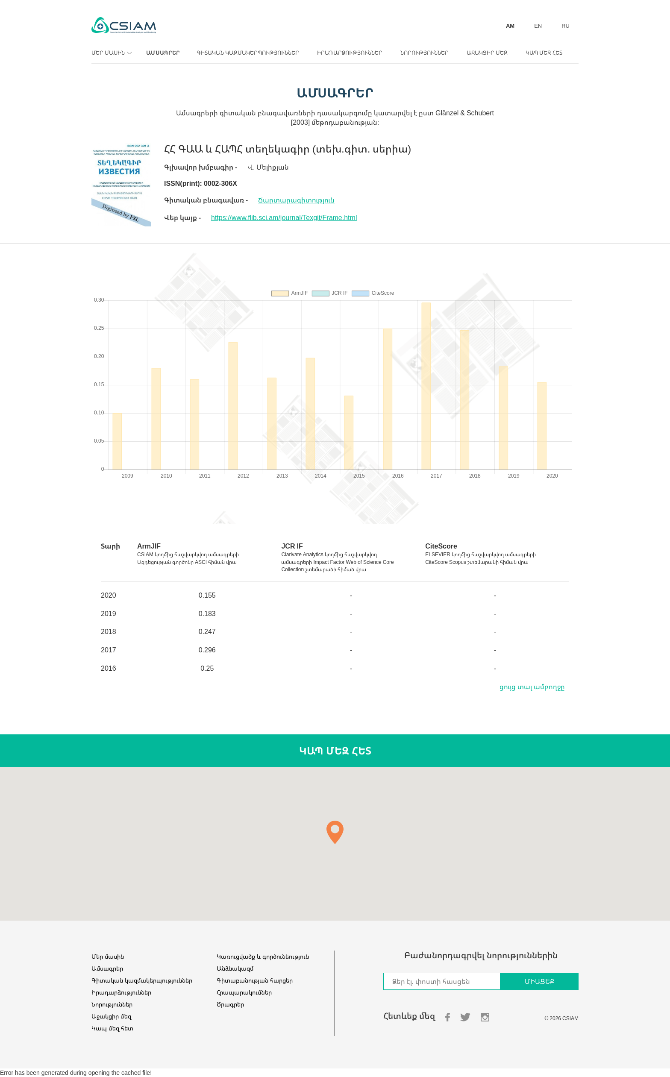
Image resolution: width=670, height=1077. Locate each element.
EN (538, 25)
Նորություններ (424, 52)
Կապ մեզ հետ (544, 52)
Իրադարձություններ (349, 52)
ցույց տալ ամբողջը (532, 686)
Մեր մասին (110, 52)
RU (565, 25)
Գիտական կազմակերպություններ (248, 52)
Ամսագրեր (163, 52)
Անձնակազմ (235, 968)
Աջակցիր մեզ (487, 52)
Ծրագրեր (230, 1004)
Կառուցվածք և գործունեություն (263, 956)
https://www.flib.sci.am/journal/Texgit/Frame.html (284, 217)
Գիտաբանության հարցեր (255, 980)
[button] (335, 832)
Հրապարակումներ (244, 992)
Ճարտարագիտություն (296, 200)
